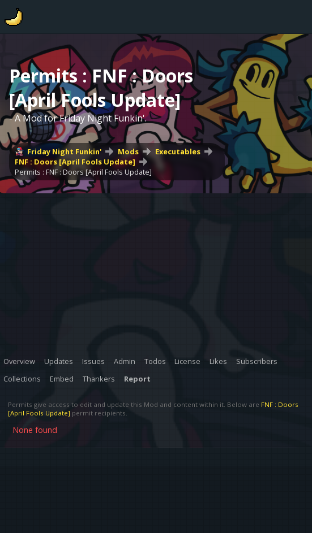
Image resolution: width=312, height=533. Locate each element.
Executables (177, 151)
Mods (128, 151)
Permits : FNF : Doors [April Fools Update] (83, 172)
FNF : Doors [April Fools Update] (75, 162)
